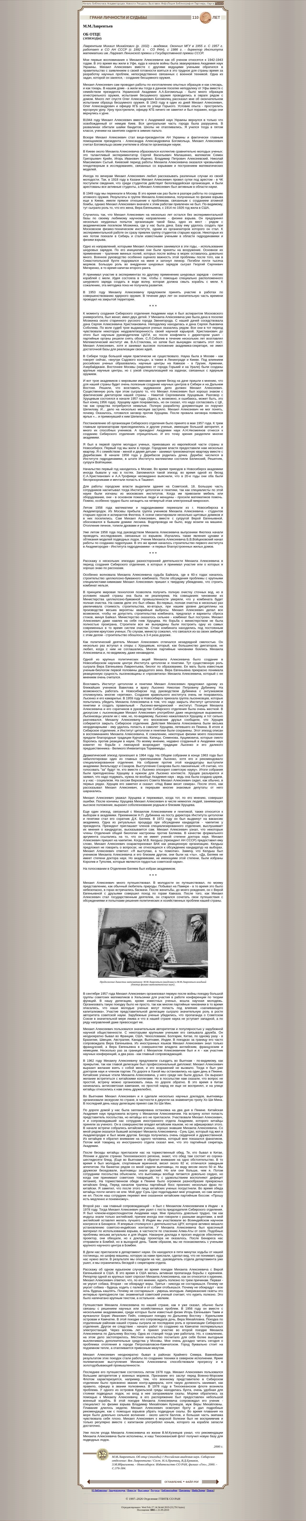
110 (195, 18)
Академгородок (117, 1490)
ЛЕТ (216, 18)
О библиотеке (100, 1490)
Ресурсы (155, 1490)
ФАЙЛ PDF (192, 1481)
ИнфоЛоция (198, 1490)
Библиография (169, 1490)
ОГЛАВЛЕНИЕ (173, 1481)
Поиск (210, 1490)
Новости (131, 1490)
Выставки (143, 1490)
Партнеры (184, 1490)
